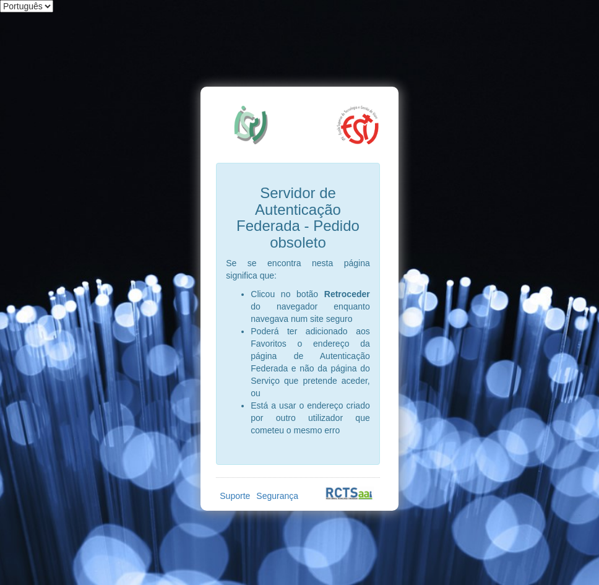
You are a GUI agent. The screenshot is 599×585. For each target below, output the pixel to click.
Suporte (235, 496)
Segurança (277, 496)
